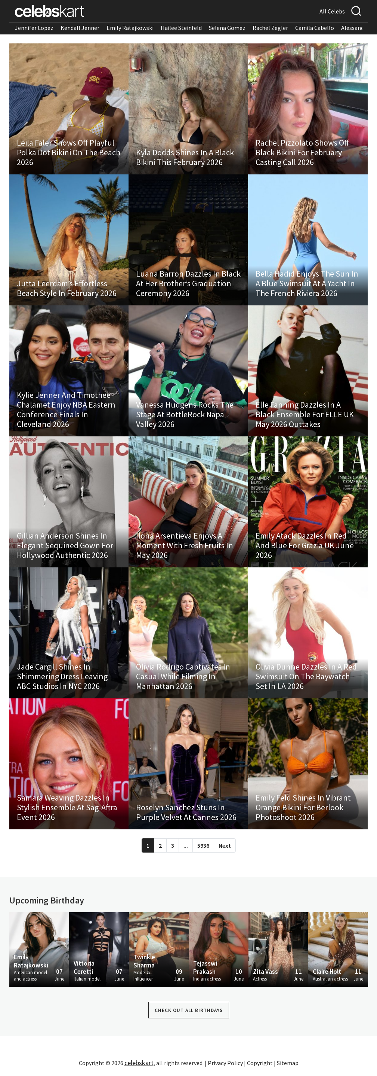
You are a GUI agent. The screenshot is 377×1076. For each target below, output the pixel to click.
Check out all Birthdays (189, 1010)
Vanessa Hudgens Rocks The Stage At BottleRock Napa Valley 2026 (185, 414)
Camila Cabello (314, 27)
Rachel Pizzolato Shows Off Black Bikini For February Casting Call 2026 (302, 152)
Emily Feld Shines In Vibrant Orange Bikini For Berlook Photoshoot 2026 (303, 807)
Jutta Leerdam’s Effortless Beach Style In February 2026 (67, 288)
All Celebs (332, 11)
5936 (203, 845)
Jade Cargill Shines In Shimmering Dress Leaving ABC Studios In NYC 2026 (62, 676)
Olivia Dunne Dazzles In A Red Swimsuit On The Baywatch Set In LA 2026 (306, 676)
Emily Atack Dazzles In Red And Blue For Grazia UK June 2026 (305, 545)
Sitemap (288, 1063)
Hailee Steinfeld (181, 27)
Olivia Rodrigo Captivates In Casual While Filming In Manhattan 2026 (183, 676)
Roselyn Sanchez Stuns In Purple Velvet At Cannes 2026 (186, 812)
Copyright (260, 1063)
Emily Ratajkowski (130, 27)
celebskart (139, 1062)
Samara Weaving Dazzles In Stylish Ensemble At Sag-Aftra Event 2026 (67, 807)
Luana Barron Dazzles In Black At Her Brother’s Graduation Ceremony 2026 (188, 283)
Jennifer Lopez (34, 27)
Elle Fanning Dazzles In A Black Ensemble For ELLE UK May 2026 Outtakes (305, 414)
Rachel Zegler (270, 27)
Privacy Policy (225, 1063)
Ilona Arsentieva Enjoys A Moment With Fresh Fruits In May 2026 (184, 545)
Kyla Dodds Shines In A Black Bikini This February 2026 (185, 157)
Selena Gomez (227, 27)
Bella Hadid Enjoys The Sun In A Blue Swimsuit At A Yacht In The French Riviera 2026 (307, 283)
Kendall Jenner (80, 27)
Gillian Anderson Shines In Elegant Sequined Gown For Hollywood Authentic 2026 (65, 545)
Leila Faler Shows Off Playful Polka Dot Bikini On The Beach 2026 (68, 152)
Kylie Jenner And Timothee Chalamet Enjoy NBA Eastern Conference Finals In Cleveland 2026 (66, 409)
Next (225, 845)
